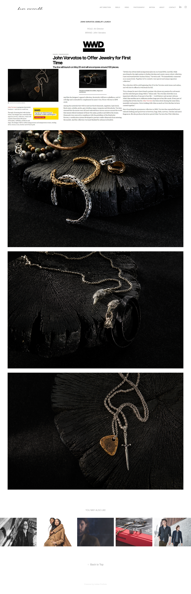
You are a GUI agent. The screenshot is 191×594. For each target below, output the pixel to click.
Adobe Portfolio (100, 584)
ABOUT (161, 7)
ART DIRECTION (105, 7)
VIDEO (127, 7)
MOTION (152, 7)
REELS (117, 7)
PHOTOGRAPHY (139, 7)
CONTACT (172, 7)
